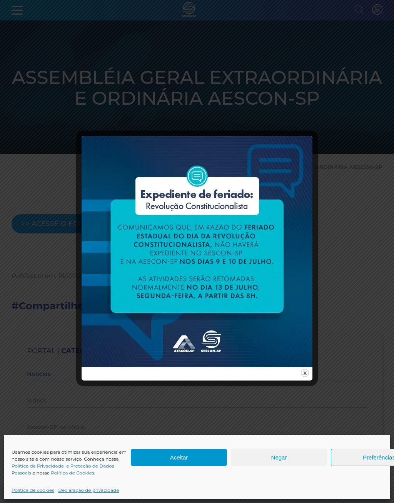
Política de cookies (33, 490)
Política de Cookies (72, 473)
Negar (279, 457)
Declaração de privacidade (88, 490)
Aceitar (179, 457)
